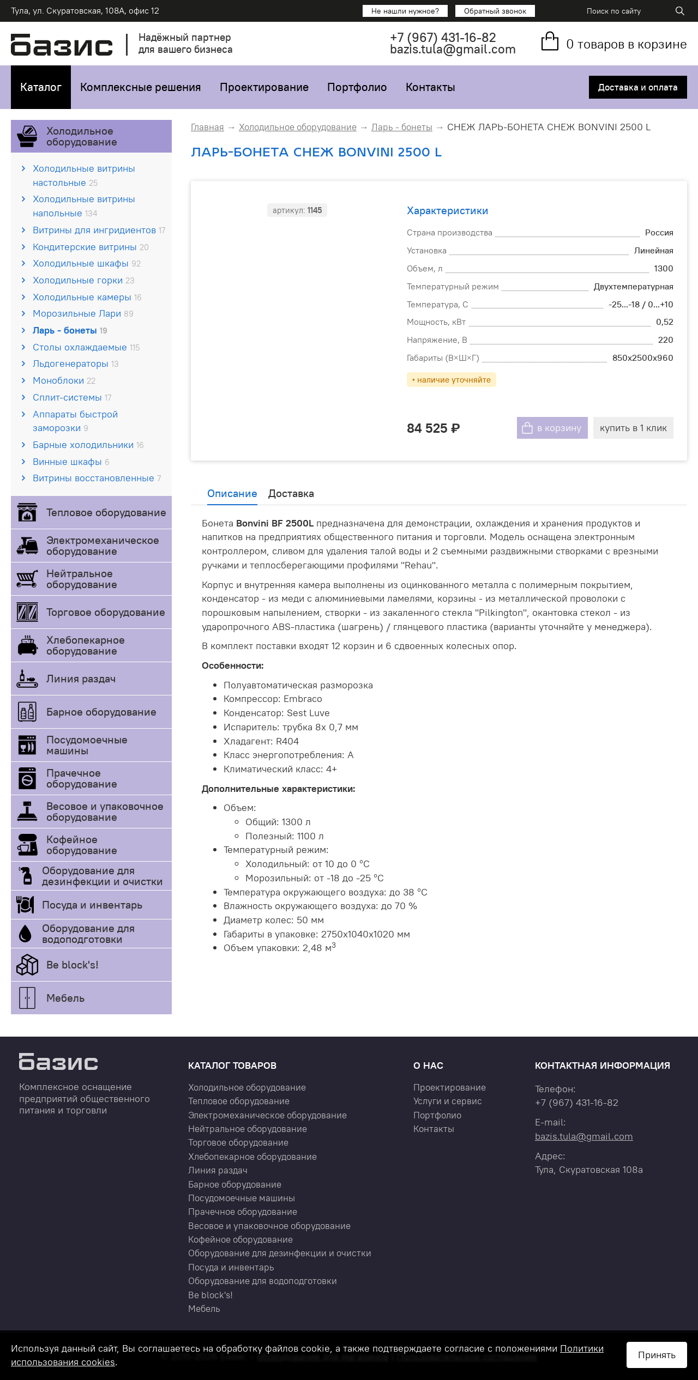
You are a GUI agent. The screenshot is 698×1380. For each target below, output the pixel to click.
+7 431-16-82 (443, 37)
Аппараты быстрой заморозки (75, 421)
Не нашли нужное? (405, 11)
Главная (207, 127)
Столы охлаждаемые (86, 347)
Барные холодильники (88, 444)
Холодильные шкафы (87, 263)
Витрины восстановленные (97, 477)
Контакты (430, 87)
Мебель (65, 997)
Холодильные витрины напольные (84, 205)
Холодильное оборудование (81, 136)
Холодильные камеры (87, 296)
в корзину (559, 427)
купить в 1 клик (633, 427)
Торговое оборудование (105, 612)
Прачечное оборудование (81, 778)
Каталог (41, 87)
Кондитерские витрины (91, 246)
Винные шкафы (71, 461)
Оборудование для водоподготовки (88, 933)
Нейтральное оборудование (81, 578)
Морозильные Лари (83, 313)
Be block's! (72, 964)
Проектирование (264, 87)
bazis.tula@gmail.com (453, 49)
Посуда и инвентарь (92, 904)
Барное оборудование (101, 711)
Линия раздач (81, 678)
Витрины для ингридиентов (99, 229)
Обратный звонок (495, 11)
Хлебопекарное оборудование (85, 645)
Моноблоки (64, 380)
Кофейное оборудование (81, 844)
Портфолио (357, 87)
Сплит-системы (72, 397)
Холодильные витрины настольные (84, 175)
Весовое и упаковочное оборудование (105, 811)
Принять (657, 1354)
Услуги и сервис (447, 1101)
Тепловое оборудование (106, 512)
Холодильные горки (84, 280)
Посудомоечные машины (87, 745)
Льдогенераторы (76, 363)
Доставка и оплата (638, 87)
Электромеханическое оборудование (102, 545)
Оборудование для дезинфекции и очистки (102, 875)
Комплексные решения (140, 87)
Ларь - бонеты (70, 330)
